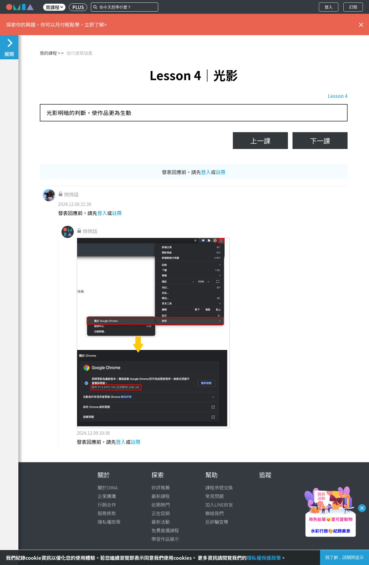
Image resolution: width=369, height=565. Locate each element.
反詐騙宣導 (216, 522)
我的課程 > (50, 53)
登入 (329, 7)
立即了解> (95, 24)
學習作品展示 (165, 539)
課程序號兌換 (219, 487)
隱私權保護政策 (264, 557)
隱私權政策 (109, 522)
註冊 (221, 172)
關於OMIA (108, 487)
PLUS (78, 7)
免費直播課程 (165, 530)
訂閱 (353, 7)
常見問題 (214, 496)
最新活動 (160, 522)
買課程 (54, 7)
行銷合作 (107, 504)
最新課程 (160, 496)
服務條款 (107, 513)
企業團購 (107, 496)
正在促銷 (160, 513)
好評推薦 (160, 487)
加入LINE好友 (219, 504)
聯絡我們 (214, 513)
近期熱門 (160, 504)
